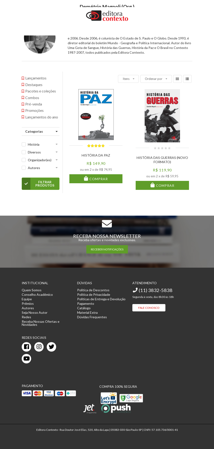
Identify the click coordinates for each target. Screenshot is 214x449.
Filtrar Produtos (38, 184)
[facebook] (26, 347)
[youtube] (26, 358)
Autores (34, 168)
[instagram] (39, 347)
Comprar (98, 179)
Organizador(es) (39, 160)
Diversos (34, 152)
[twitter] (51, 347)
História (33, 144)
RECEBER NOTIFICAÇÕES (107, 249)
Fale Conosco (148, 308)
